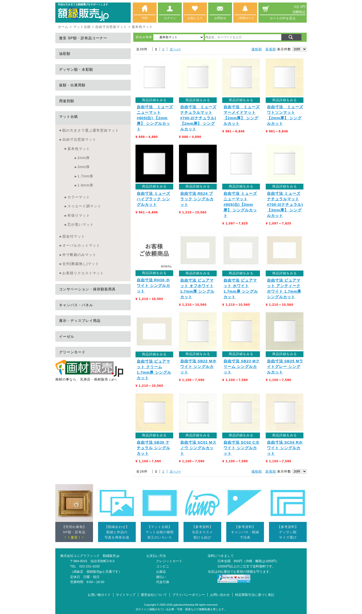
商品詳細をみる (154, 100)
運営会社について (154, 595)
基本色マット (78, 149)
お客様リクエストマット (83, 273)
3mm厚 (83, 167)
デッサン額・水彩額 (76, 69)
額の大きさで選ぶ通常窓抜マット (90, 130)
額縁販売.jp (111, 556)
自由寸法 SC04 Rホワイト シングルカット (285, 447)
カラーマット (78, 197)
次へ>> (175, 49)
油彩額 (64, 54)
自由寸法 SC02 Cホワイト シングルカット (241, 447)
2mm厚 (83, 158)
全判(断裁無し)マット (80, 264)
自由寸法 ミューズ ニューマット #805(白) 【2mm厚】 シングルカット (155, 118)
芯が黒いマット (80, 224)
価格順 (256, 49)
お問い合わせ (220, 595)
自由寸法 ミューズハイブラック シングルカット (153, 199)
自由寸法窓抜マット (111, 27)
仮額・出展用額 (72, 85)
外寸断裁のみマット (79, 255)
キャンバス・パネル (76, 305)
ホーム (63, 27)
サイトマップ (125, 595)
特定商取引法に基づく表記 (254, 595)
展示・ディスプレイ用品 (80, 321)
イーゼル (66, 336)
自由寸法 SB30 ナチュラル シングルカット (153, 447)
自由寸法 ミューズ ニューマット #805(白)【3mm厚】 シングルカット (240, 204)
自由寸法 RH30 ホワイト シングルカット (153, 285)
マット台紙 (82, 27)
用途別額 (66, 101)
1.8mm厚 (85, 185)
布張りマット (78, 215)
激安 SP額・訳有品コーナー (83, 38)
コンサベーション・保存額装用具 (87, 289)
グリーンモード (72, 352)
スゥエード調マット (84, 206)
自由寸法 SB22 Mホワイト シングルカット (198, 366)
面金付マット (73, 236)
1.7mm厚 (85, 176)
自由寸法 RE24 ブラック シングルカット (197, 199)
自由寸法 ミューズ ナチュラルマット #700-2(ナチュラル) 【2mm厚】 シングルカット (198, 118)
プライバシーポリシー (188, 595)
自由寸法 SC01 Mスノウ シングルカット (198, 447)
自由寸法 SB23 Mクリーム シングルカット (241, 366)
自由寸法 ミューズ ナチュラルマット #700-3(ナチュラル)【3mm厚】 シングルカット (285, 204)
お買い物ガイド (99, 595)
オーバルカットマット (81, 245)
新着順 (270, 49)
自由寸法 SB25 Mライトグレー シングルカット (285, 366)
